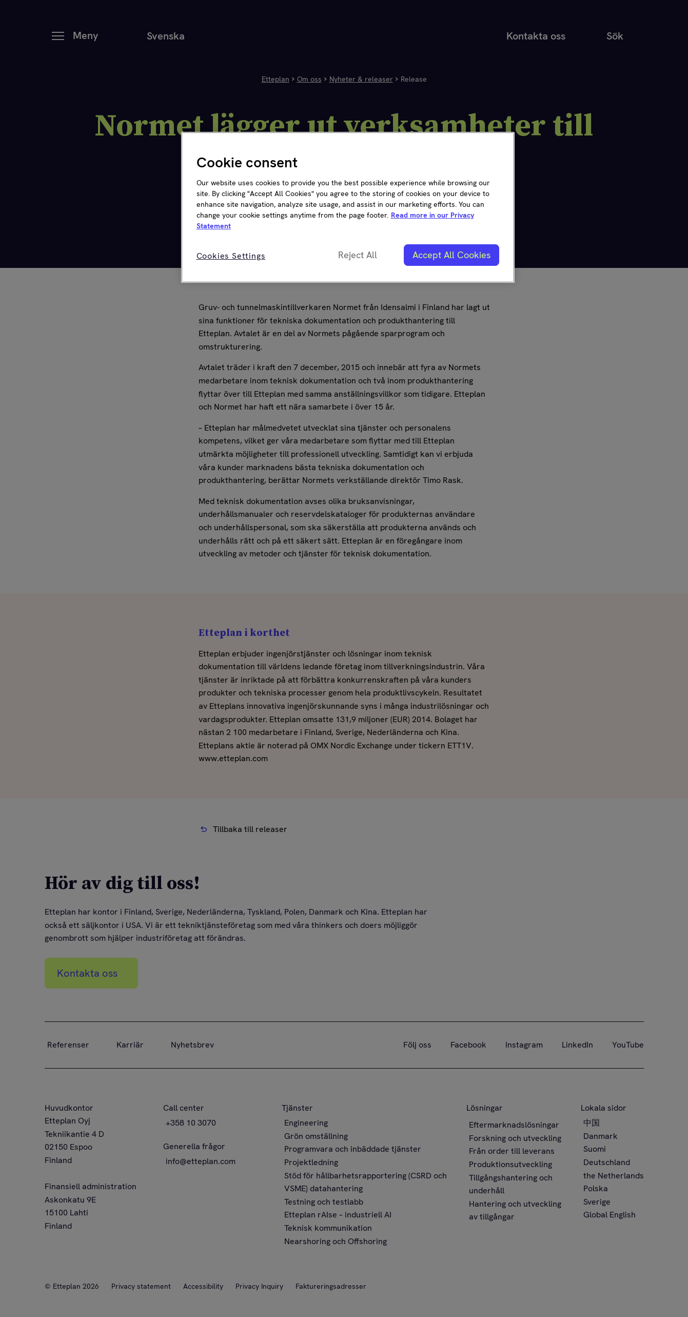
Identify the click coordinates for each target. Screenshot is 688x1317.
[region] (348, 207)
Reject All (357, 255)
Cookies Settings (231, 255)
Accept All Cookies (451, 255)
